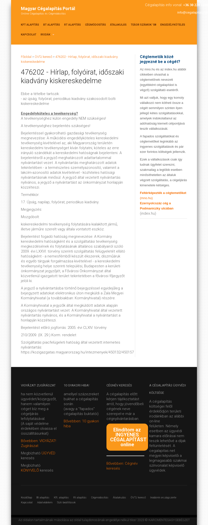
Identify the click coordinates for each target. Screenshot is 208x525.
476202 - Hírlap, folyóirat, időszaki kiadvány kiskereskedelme (72, 76)
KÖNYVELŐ (30, 470)
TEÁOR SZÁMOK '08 (143, 24)
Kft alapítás (30, 24)
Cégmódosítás (95, 24)
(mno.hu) (146, 198)
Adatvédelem (45, 502)
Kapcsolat (28, 34)
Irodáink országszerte (163, 497)
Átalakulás (118, 24)
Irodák (47, 34)
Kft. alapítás (61, 497)
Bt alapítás (51, 24)
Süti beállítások (66, 502)
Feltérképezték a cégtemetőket (163, 193)
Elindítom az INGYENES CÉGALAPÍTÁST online (128, 437)
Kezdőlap (26, 497)
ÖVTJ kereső (138, 497)
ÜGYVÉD (48, 453)
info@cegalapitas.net (192, 12)
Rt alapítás (72, 24)
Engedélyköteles (172, 24)
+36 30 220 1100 (195, 5)
